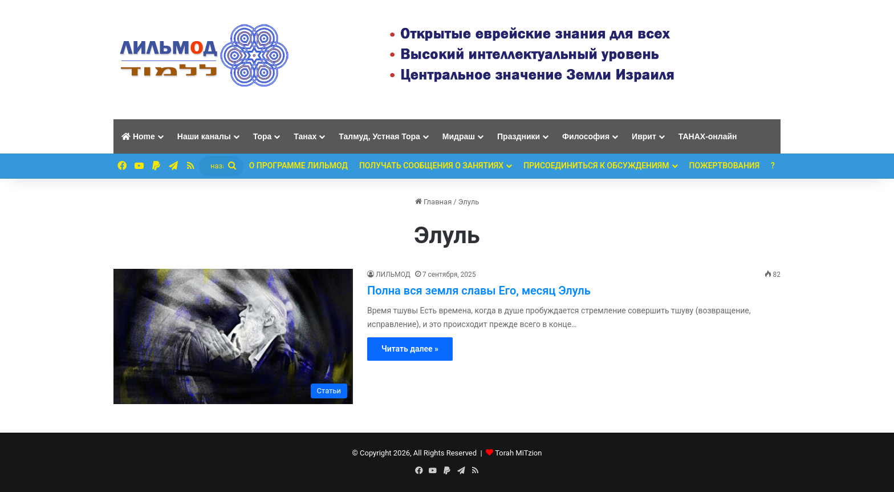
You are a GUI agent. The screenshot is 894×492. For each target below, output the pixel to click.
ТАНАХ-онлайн (707, 136)
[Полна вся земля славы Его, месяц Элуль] (233, 336)
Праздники (518, 136)
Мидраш (458, 136)
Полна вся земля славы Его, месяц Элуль (479, 290)
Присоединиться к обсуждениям (596, 165)
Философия (585, 136)
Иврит (644, 136)
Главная (433, 201)
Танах (305, 136)
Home (138, 136)
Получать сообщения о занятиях (431, 165)
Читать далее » (409, 348)
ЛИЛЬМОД (393, 275)
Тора (262, 136)
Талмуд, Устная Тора (379, 136)
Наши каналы (204, 136)
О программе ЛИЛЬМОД (298, 165)
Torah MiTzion (518, 453)
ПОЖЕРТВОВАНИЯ (724, 165)
